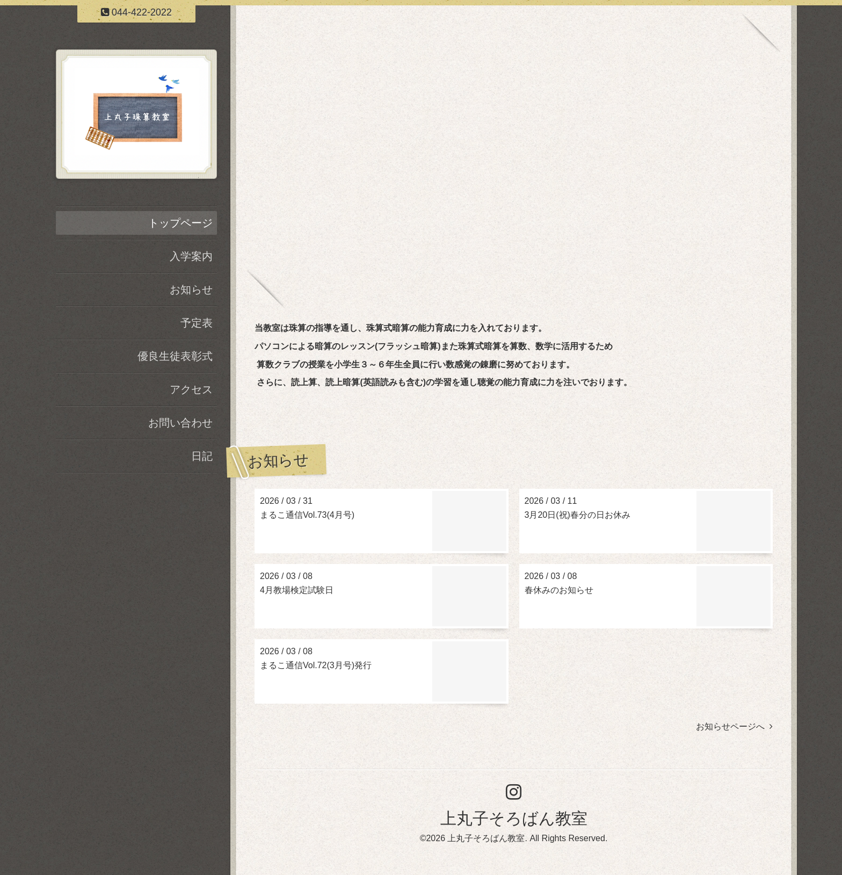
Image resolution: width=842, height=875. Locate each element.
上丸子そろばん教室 (513, 818)
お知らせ (191, 289)
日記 (202, 456)
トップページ (180, 223)
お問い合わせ (180, 423)
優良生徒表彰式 (175, 356)
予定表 (196, 323)
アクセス (191, 389)
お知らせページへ (734, 726)
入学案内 (191, 256)
